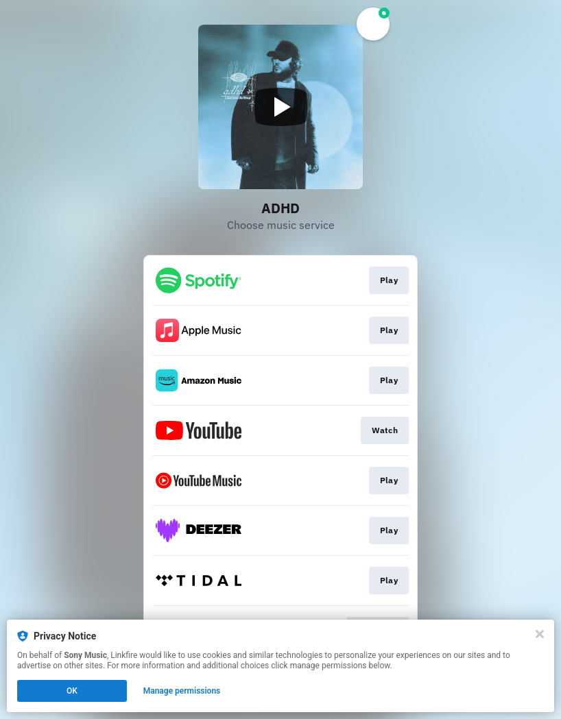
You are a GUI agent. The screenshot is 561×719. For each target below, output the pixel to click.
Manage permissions (182, 691)
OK (72, 691)
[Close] (540, 634)
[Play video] (280, 107)
